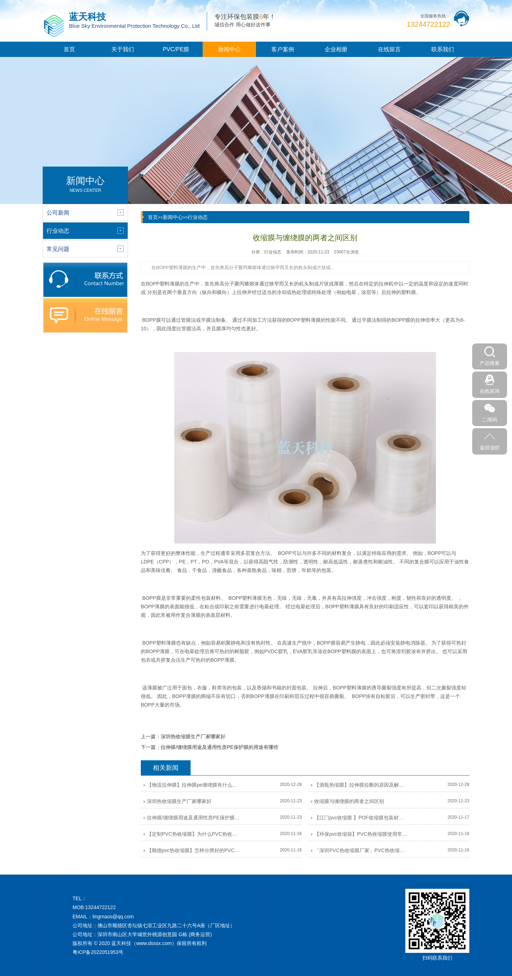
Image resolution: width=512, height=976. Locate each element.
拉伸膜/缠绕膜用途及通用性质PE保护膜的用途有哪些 (219, 747)
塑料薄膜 (170, 284)
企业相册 (336, 49)
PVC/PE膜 (176, 49)
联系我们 (442, 49)
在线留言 (389, 49)
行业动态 (198, 217)
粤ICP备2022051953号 (98, 952)
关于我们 (122, 49)
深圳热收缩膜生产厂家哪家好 (193, 736)
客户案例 (282, 49)
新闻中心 (229, 49)
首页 (69, 49)
